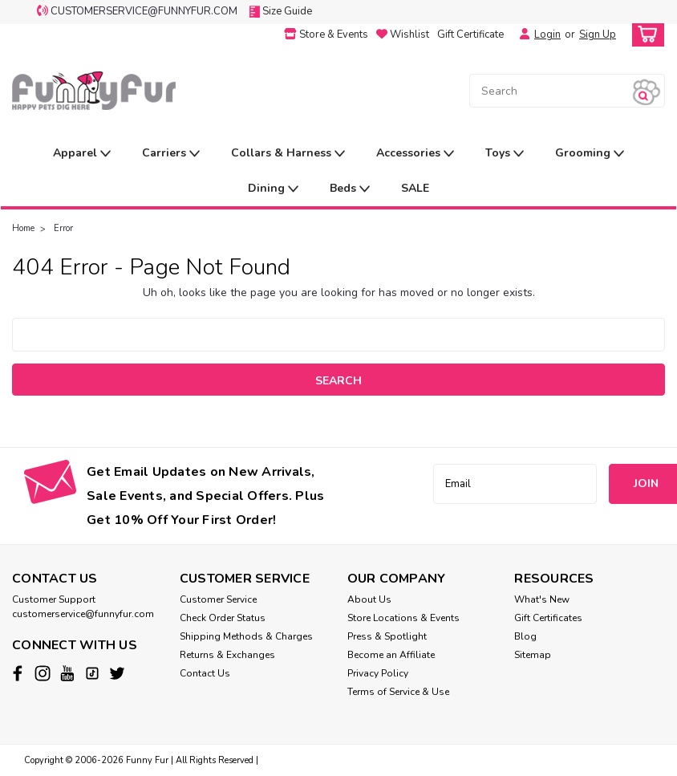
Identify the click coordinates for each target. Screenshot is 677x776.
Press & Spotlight (387, 636)
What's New (542, 599)
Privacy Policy (377, 673)
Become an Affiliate (391, 654)
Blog (525, 636)
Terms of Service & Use (398, 691)
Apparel (82, 153)
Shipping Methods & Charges (246, 636)
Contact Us (205, 673)
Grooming (589, 153)
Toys (504, 153)
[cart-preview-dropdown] (644, 35)
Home (23, 228)
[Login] (520, 34)
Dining (273, 189)
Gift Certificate (470, 34)
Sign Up (597, 34)
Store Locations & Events (403, 617)
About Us (369, 599)
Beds (350, 189)
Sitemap (532, 654)
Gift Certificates (548, 617)
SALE (415, 188)
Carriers (171, 153)
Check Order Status (223, 617)
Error (63, 228)
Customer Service (218, 599)
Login (547, 34)
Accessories (415, 153)
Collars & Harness (288, 153)
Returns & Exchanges (227, 654)
